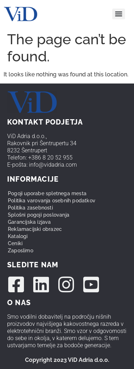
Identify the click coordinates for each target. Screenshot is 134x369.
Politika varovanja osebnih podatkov (51, 200)
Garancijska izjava (29, 222)
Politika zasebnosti (30, 208)
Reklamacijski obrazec (35, 229)
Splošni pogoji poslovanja (38, 215)
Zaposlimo (20, 250)
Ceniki (15, 243)
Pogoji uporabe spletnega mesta (47, 193)
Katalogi (18, 236)
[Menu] (118, 14)
